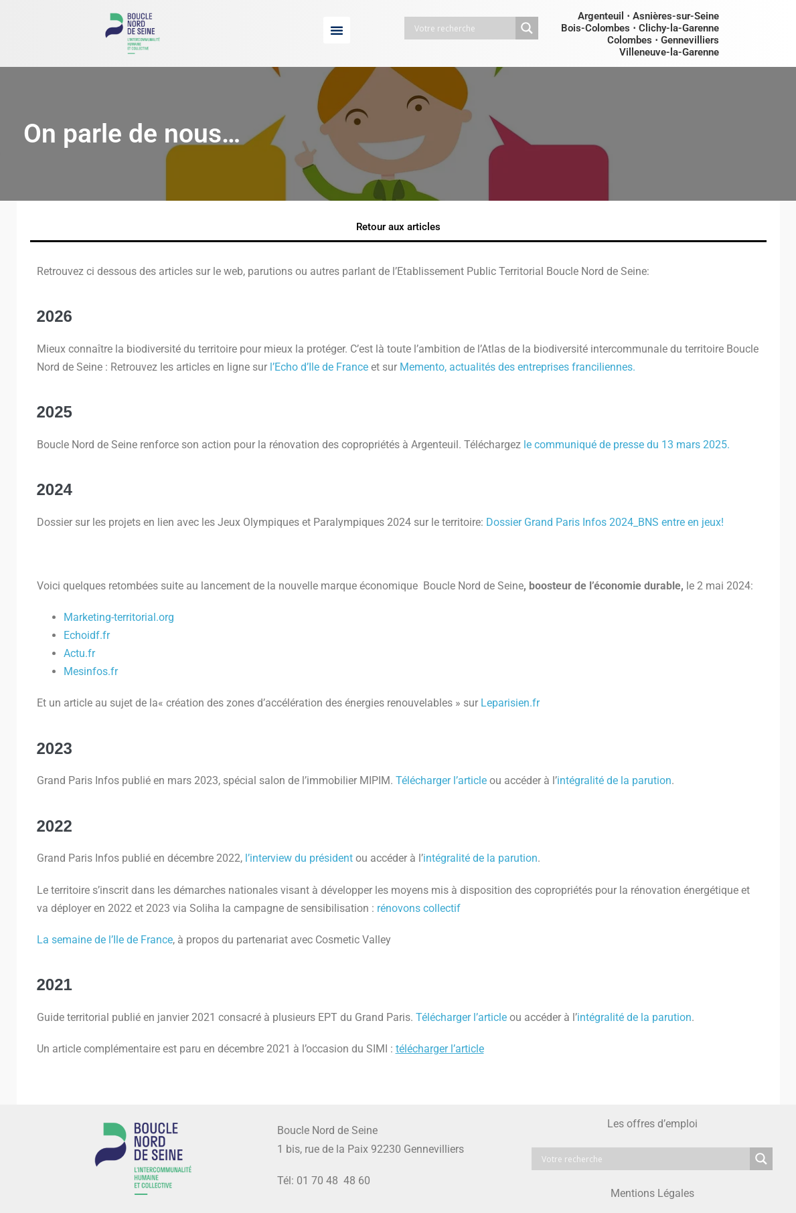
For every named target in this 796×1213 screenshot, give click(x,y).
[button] (336, 30)
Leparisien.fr (510, 702)
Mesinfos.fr (91, 671)
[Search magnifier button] (526, 28)
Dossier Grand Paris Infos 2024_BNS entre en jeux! (605, 522)
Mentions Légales (652, 1193)
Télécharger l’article (441, 780)
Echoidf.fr (87, 635)
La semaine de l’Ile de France (105, 939)
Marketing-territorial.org (119, 617)
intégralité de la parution (614, 780)
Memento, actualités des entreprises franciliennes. (517, 367)
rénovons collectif (419, 908)
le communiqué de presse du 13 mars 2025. (627, 444)
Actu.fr (79, 653)
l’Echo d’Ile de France (319, 367)
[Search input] (463, 28)
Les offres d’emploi (652, 1123)
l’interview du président (299, 858)
